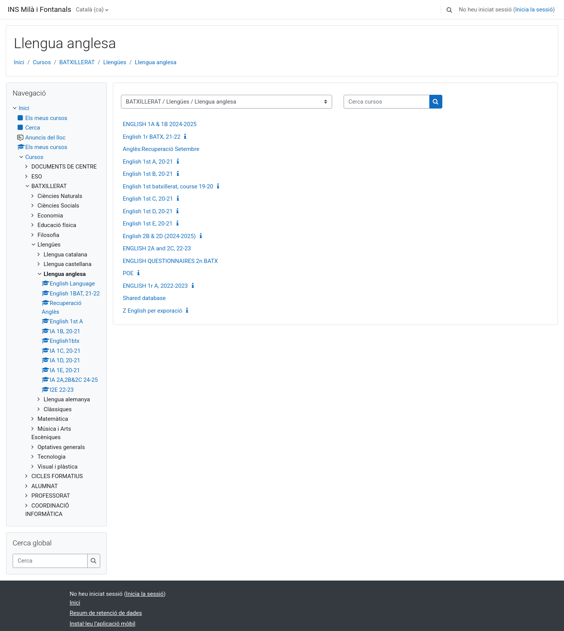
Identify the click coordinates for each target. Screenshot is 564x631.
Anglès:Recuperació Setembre (161, 149)
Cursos (42, 62)
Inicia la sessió (534, 9)
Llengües (114, 62)
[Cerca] (50, 561)
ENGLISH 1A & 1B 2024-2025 (160, 124)
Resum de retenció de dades (106, 613)
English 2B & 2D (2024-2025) (159, 236)
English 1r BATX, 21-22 (152, 136)
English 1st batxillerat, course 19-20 (168, 186)
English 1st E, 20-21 (148, 223)
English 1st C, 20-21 (148, 198)
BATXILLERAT (77, 62)
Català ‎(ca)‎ (90, 9)
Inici (19, 62)
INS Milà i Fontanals (39, 9)
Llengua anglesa (155, 62)
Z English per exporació (153, 310)
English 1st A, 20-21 (148, 161)
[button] (449, 10)
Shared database (144, 298)
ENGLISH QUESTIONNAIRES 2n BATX (170, 261)
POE (128, 273)
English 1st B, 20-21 (148, 173)
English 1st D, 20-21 (148, 211)
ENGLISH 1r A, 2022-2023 (155, 285)
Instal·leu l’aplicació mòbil (102, 623)
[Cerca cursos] (387, 102)
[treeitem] (56, 311)
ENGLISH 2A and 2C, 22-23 (157, 248)
